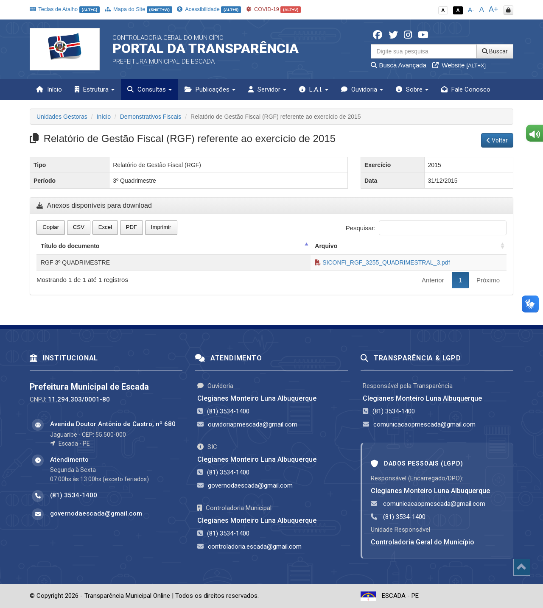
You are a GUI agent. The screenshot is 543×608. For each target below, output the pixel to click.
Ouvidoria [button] (362, 89)
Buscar (495, 51)
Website (459, 65)
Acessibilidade (209, 9)
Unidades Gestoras (61, 116)
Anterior (433, 280)
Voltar (497, 140)
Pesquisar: (426, 227)
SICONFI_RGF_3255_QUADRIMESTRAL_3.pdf (382, 262)
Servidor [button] (267, 89)
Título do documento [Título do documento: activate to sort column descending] (70, 246)
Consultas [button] (149, 89)
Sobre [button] (412, 89)
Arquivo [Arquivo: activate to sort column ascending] (326, 246)
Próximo (488, 280)
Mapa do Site (138, 9)
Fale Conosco (465, 89)
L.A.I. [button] (313, 89)
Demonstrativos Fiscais (151, 116)
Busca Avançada (398, 65)
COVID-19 (273, 9)
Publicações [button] (210, 89)
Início (49, 89)
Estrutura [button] (95, 89)
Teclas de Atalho (65, 9)
